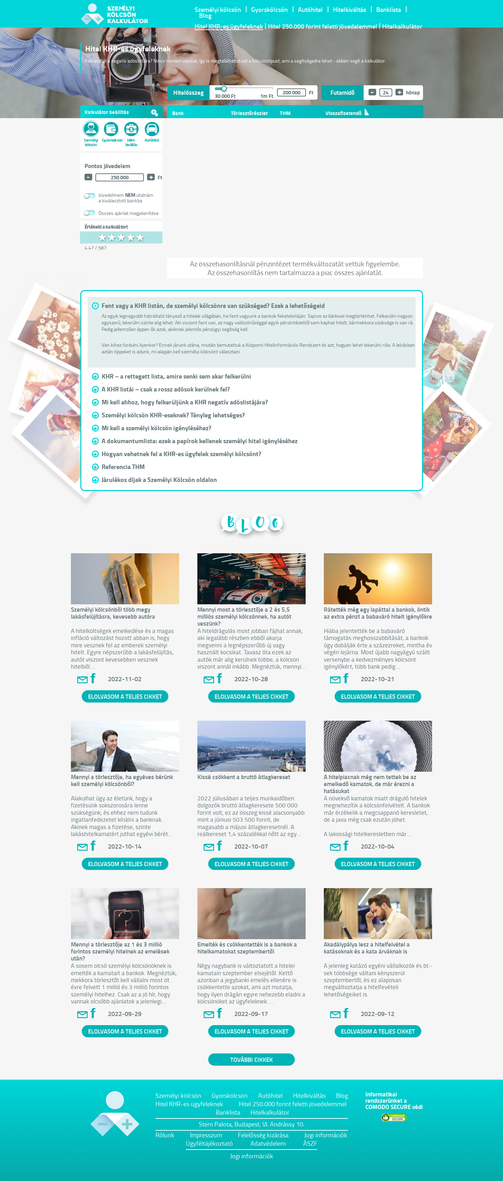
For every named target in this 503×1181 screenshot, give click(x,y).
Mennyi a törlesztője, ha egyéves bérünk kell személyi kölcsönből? (122, 780)
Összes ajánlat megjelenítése (129, 213)
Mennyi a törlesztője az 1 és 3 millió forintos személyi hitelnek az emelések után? (120, 951)
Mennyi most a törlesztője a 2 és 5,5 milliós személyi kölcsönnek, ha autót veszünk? (244, 616)
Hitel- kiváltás (131, 134)
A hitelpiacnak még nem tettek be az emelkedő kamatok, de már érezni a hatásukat (370, 783)
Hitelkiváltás (349, 9)
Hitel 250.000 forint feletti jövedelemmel (322, 26)
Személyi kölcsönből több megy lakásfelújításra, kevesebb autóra (113, 612)
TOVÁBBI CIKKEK (251, 1059)
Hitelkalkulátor (402, 26)
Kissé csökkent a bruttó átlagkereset (243, 776)
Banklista (388, 9)
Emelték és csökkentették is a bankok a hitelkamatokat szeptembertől (247, 947)
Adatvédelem (268, 1143)
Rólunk (164, 1135)
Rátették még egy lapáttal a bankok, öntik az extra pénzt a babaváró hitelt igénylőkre (378, 612)
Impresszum (206, 1135)
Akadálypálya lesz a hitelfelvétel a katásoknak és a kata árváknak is (367, 947)
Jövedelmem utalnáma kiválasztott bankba (126, 197)
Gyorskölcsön (269, 9)
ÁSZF (310, 1143)
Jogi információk (325, 1135)
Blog (205, 15)
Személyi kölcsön (218, 9)
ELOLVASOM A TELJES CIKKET (125, 696)
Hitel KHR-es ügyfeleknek (229, 26)
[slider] (121, 238)
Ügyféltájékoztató (209, 1143)
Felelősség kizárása (263, 1135)
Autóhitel (310, 9)
